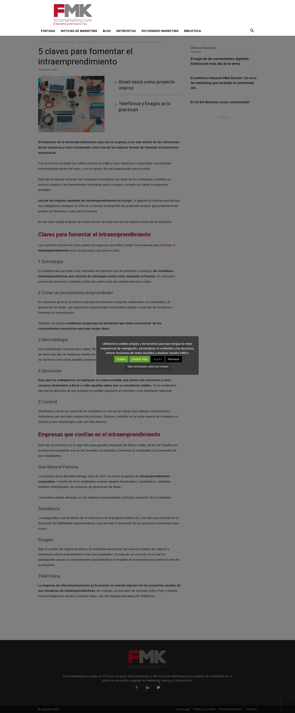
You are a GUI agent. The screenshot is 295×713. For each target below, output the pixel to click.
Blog (107, 31)
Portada (48, 31)
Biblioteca (192, 31)
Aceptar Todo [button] (139, 359)
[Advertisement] (182, 15)
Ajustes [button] (157, 359)
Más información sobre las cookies (148, 366)
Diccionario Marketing (160, 31)
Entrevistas (126, 31)
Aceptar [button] (121, 359)
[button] (252, 31)
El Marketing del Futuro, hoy (70, 24)
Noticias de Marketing (79, 31)
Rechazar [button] (173, 359)
